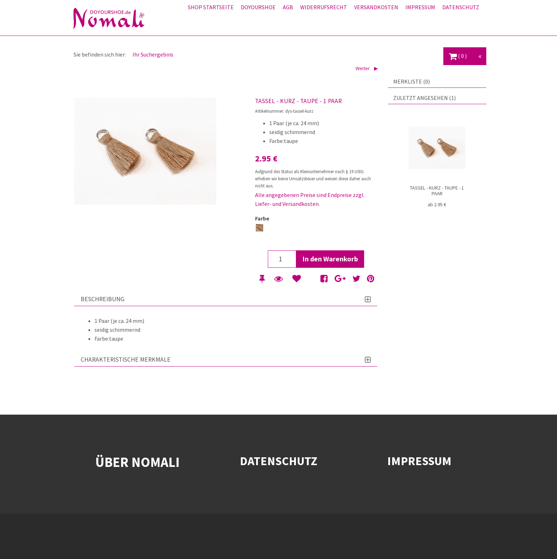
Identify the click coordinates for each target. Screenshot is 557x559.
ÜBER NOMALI (137, 461)
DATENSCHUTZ (278, 460)
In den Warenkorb (330, 258)
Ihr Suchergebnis (153, 54)
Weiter (363, 68)
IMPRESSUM (419, 460)
